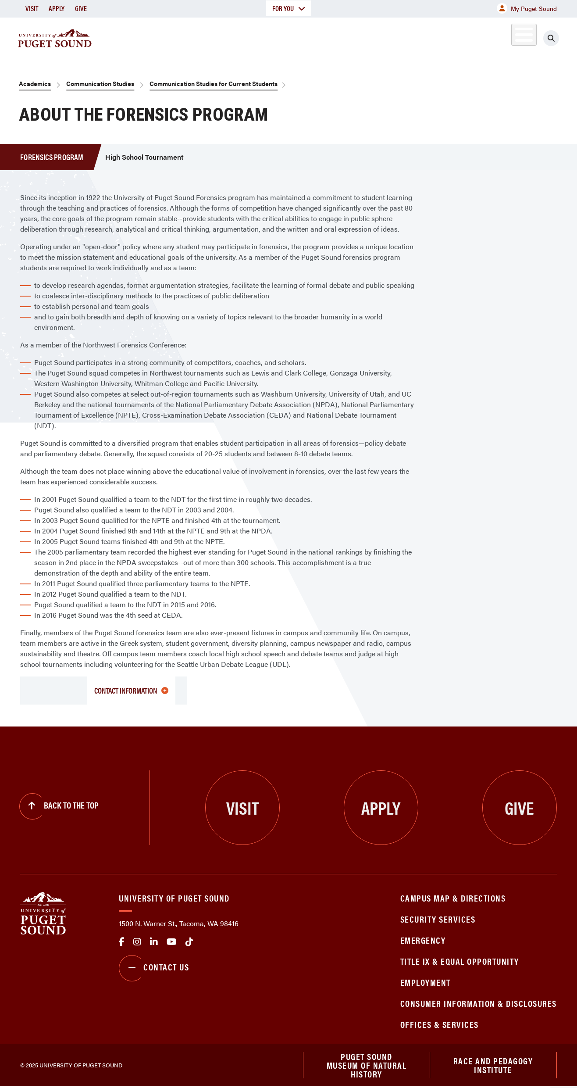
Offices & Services (439, 1024)
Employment (425, 982)
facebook (122, 942)
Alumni (502, 36)
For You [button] (288, 8)
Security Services (438, 919)
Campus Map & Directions (453, 897)
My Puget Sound (527, 8)
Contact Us (154, 968)
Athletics (455, 36)
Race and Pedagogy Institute (493, 1065)
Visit (31, 8)
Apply (56, 8)
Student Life (388, 36)
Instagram (137, 942)
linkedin (154, 942)
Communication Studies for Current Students (214, 83)
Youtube (172, 942)
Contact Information (131, 690)
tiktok (189, 942)
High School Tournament (144, 157)
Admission (319, 36)
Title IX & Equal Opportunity (459, 961)
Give (81, 8)
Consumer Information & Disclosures (478, 1003)
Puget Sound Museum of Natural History (367, 1065)
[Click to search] (551, 38)
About (195, 36)
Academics (253, 36)
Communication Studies (100, 83)
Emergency (423, 940)
